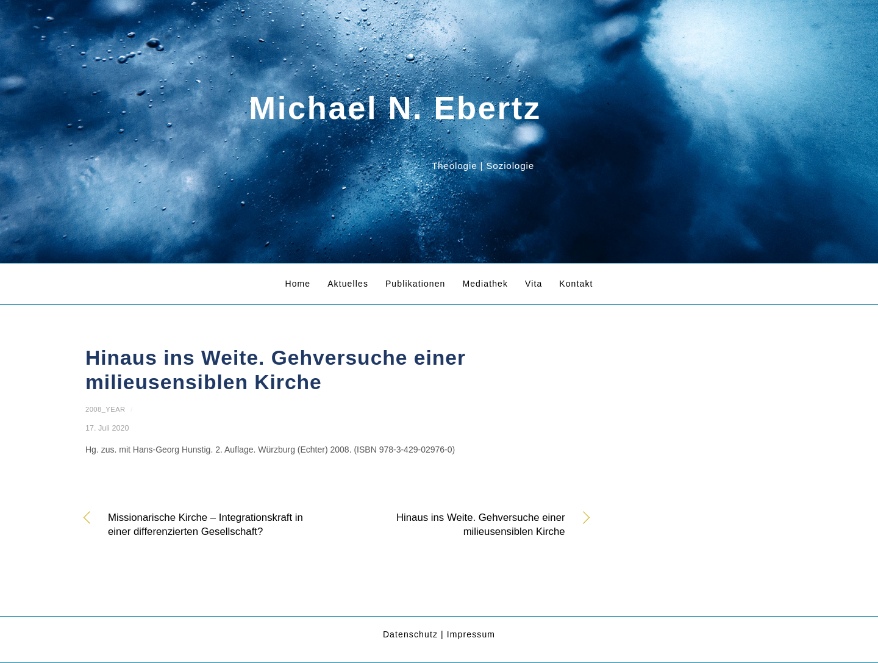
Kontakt (576, 283)
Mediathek (485, 283)
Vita (533, 283)
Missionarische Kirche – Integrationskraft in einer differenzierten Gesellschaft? (205, 524)
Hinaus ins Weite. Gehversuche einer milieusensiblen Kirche (458, 524)
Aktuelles (347, 283)
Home (297, 283)
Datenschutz (410, 634)
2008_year (105, 409)
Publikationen (415, 283)
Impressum (471, 634)
